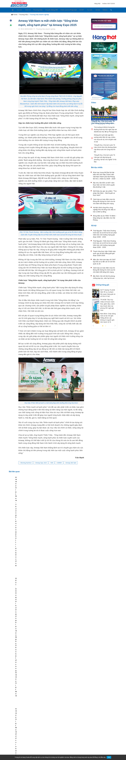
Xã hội (92, 10)
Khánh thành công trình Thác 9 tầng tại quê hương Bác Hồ (62, 680)
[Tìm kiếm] (104, 9)
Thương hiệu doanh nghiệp (39, 14)
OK (109, 757)
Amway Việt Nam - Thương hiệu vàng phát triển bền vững (59, 495)
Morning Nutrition (26, 466)
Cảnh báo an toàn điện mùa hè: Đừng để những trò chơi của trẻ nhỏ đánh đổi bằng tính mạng (104, 201)
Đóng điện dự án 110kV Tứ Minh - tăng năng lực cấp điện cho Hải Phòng (104, 217)
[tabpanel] (20, 493)
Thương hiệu (35, 10)
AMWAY (59, 466)
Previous (93, 325)
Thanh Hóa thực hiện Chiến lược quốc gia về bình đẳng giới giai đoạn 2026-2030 (104, 253)
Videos (98, 10)
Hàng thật (97, 3)
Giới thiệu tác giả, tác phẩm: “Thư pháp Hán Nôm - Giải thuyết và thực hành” (105, 192)
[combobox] (104, 26)
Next (115, 325)
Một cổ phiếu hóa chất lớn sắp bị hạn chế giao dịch (59, 538)
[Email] (19, 741)
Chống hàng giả (102, 284)
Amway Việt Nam (71, 466)
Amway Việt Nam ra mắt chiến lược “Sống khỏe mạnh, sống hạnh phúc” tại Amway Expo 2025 (48, 24)
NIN (52, 466)
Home (14, 14)
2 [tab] (105, 325)
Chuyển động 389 (48, 10)
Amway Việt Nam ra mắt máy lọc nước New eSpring (39, 495)
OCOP (78, 10)
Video (93, 102)
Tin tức (18, 10)
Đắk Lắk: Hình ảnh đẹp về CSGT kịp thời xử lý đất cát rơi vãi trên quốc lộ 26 (104, 261)
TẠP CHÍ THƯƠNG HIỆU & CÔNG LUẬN (62, 754)
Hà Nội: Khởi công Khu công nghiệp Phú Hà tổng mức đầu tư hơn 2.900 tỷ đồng (104, 209)
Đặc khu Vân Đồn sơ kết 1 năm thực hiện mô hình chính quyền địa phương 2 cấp (104, 184)
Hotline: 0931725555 (108, 3)
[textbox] (104, 25)
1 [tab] (103, 325)
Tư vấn (84, 10)
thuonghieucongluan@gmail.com (51, 738)
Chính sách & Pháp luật (65, 10)
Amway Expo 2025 (41, 466)
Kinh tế (25, 10)
